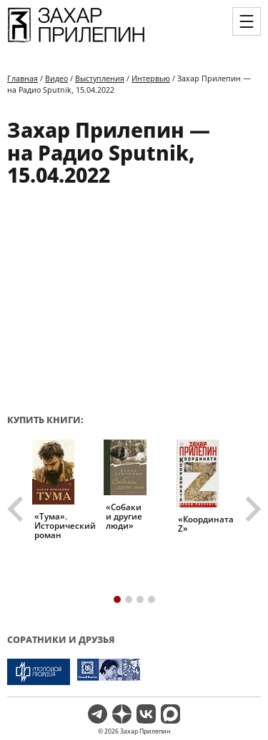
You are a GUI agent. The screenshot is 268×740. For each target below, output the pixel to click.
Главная (22, 78)
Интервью (150, 78)
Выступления (99, 78)
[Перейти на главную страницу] (76, 41)
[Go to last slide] (17, 509)
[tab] (117, 599)
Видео (56, 78)
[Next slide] (251, 509)
